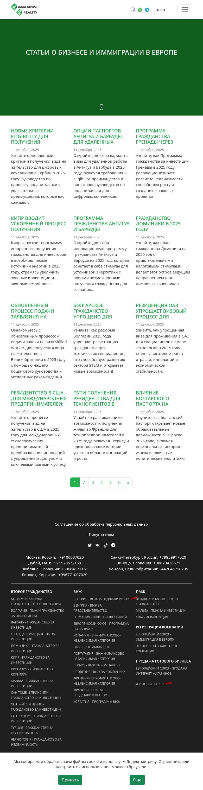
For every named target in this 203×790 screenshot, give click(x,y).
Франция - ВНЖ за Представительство (90, 692)
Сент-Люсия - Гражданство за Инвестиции (36, 718)
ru (157, 9)
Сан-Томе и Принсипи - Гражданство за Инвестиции (36, 695)
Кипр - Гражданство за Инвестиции (30, 660)
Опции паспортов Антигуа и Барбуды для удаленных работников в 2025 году (97, 142)
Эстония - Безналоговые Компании (157, 648)
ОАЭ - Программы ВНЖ (92, 647)
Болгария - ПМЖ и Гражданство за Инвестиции (38, 613)
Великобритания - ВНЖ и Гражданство (157, 601)
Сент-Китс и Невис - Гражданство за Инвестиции (36, 707)
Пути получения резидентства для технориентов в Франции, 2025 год (97, 401)
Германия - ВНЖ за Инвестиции (100, 617)
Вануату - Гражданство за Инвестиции (32, 625)
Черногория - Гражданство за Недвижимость (36, 742)
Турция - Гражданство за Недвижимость (32, 730)
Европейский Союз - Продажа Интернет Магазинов (161, 671)
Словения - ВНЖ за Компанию (99, 672)
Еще (137, 780)
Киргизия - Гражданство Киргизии (32, 672)
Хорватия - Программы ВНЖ (96, 701)
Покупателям (101, 534)
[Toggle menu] (184, 9)
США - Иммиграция (152, 617)
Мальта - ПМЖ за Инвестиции (161, 610)
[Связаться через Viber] (133, 9)
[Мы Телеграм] (113, 544)
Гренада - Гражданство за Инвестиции (33, 636)
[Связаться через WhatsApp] (140, 9)
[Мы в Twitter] (90, 544)
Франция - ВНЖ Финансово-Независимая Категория (96, 681)
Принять (70, 780)
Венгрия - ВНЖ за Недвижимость (101, 598)
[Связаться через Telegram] (147, 9)
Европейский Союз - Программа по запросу (101, 626)
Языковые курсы (150, 683)
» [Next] (128, 482)
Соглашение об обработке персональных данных (101, 524)
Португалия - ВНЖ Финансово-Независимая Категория (99, 656)
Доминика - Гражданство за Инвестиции (35, 648)
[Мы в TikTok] (105, 543)
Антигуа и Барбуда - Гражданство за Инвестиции (36, 601)
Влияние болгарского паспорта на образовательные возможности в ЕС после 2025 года (160, 407)
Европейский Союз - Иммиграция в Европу (155, 637)
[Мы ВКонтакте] (98, 544)
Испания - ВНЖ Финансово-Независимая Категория (96, 638)
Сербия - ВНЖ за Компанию (96, 665)
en (162, 9)
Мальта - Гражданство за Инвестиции (32, 683)
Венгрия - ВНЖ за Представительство (90, 608)
